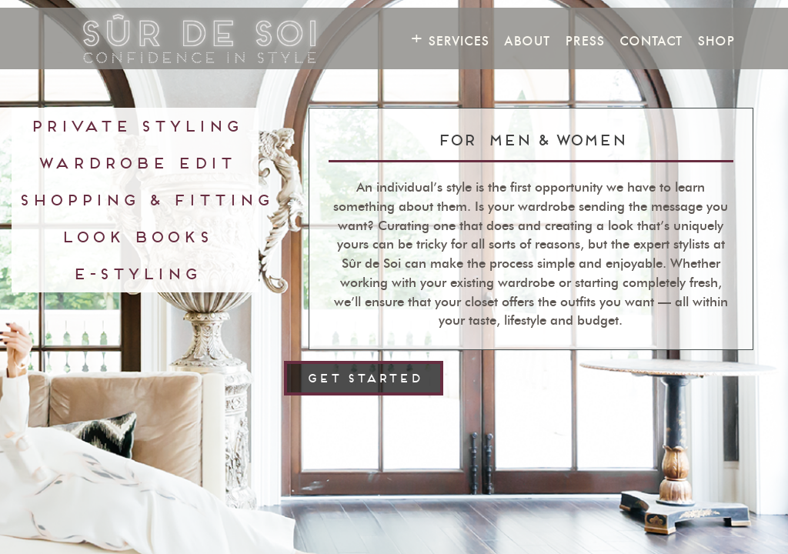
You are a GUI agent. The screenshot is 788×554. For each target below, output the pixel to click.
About (526, 40)
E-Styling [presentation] (135, 273)
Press (584, 40)
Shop (715, 40)
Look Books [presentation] (135, 236)
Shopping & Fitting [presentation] (138, 200)
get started (363, 378)
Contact (650, 40)
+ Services (450, 40)
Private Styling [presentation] (135, 126)
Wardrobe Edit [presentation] (135, 163)
